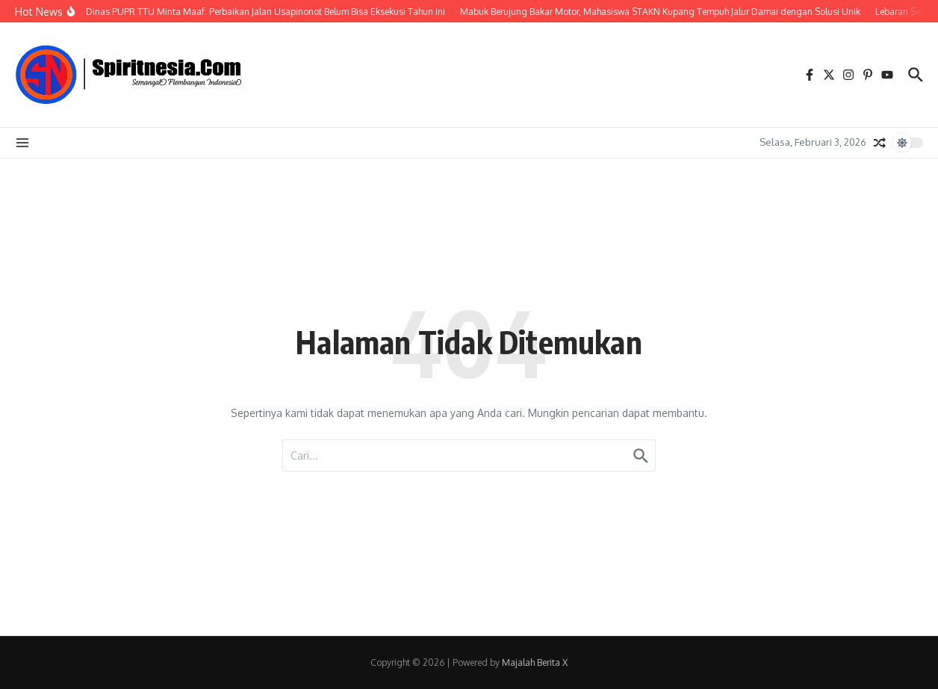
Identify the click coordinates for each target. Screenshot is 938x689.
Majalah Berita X (535, 662)
